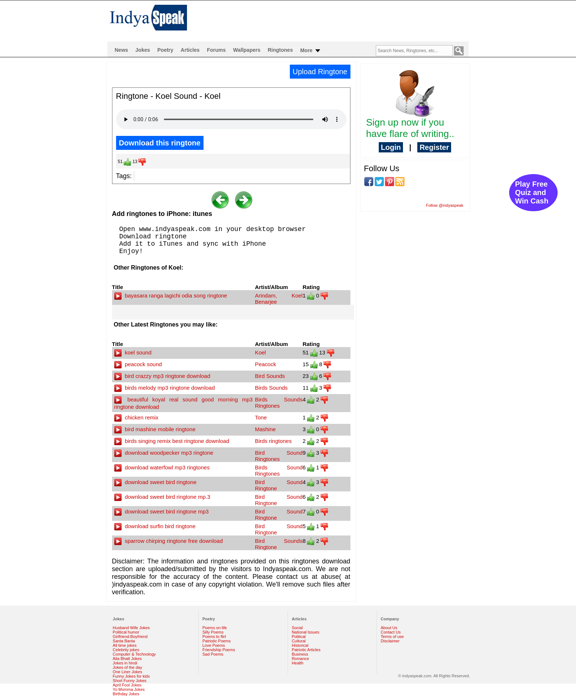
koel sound (133, 352)
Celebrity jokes (126, 650)
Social (297, 627)
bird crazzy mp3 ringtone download (162, 376)
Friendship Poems (218, 650)
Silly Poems (212, 632)
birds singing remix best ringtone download (172, 441)
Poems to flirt (214, 636)
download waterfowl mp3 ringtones (162, 467)
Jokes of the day (127, 667)
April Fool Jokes (127, 685)
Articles (190, 50)
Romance (300, 658)
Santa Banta (124, 641)
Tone (261, 417)
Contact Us (390, 632)
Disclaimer (390, 641)
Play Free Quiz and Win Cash (531, 192)
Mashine (265, 429)
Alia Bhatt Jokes (127, 658)
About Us (389, 627)
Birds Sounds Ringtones (279, 402)
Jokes (143, 50)
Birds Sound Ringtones (279, 470)
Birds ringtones (273, 441)
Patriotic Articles (306, 650)
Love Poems (213, 645)
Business (300, 654)
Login (391, 147)
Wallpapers (246, 50)
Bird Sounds (270, 376)
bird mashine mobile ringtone (155, 429)
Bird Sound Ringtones (279, 456)
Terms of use (392, 636)
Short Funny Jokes (130, 680)
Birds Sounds (271, 388)
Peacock (265, 364)
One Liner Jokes (127, 672)
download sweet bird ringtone (155, 482)
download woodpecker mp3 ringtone (163, 453)
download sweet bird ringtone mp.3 (162, 497)
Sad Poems (212, 654)
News (121, 50)
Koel (260, 352)
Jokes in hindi (125, 663)
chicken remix (136, 417)
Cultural (299, 641)
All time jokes (125, 645)
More (310, 50)
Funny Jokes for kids (131, 676)
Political (299, 636)
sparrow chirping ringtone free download (168, 541)
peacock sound (138, 364)
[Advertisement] (335, 20)
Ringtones (280, 50)
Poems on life (214, 627)
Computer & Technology (134, 654)
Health (297, 663)
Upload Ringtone (320, 72)
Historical (300, 645)
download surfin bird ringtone (155, 526)
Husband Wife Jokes (131, 627)
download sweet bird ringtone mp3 (161, 511)
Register (434, 147)
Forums (216, 50)
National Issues (305, 632)
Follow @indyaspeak (445, 205)
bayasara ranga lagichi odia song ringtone (170, 295)
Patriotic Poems (216, 641)
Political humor (126, 632)
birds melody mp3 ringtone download (164, 388)
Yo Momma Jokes (129, 689)
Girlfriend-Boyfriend (130, 636)
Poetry (165, 50)
